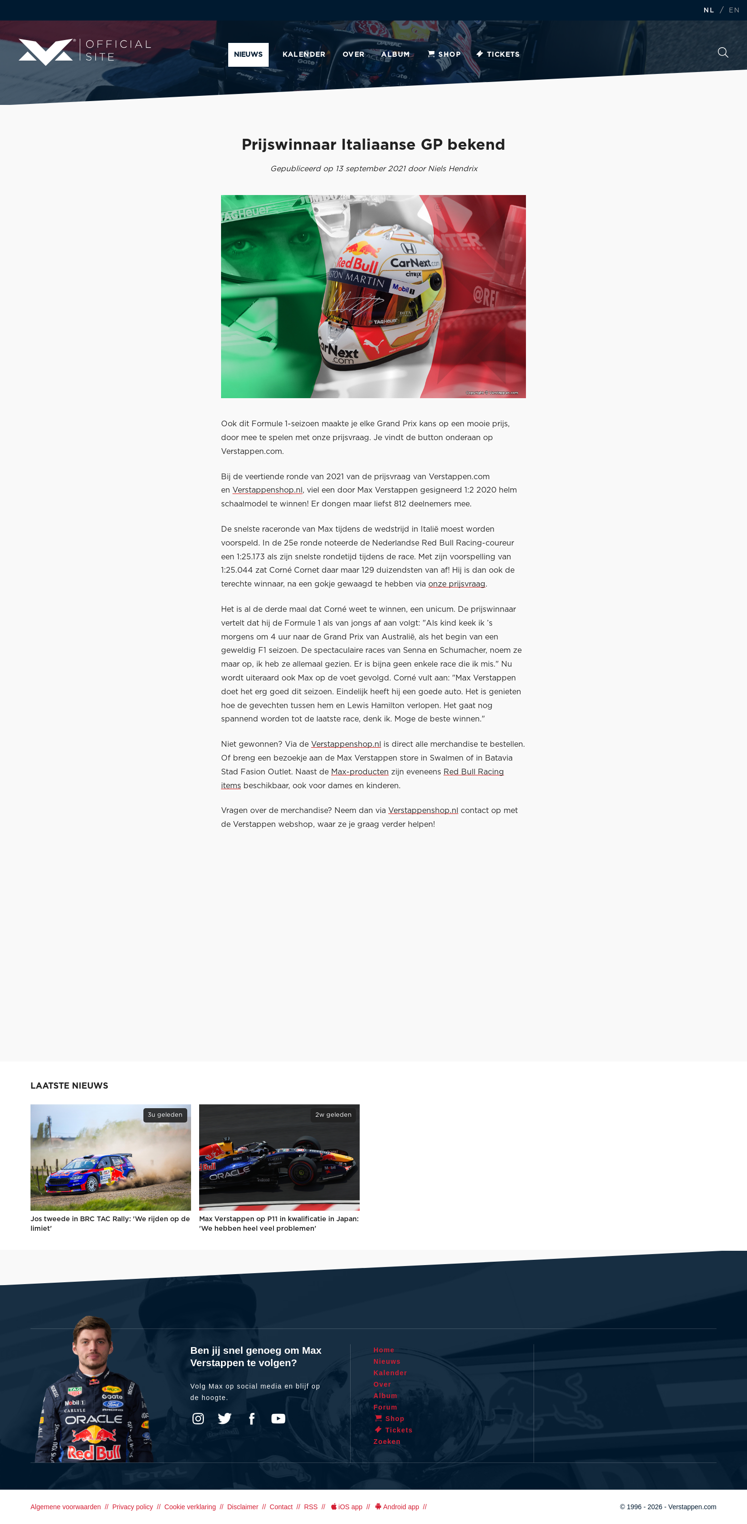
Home (384, 1350)
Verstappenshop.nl (267, 490)
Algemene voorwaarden (65, 1507)
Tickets (497, 54)
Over (354, 54)
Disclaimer (242, 1507)
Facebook (251, 1418)
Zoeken (723, 52)
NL (709, 11)
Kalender (304, 54)
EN (734, 11)
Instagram (198, 1418)
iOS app (346, 1507)
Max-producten (360, 772)
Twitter (224, 1418)
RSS (311, 1507)
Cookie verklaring (190, 1507)
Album (395, 54)
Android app (396, 1507)
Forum (386, 1407)
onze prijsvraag (456, 584)
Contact (281, 1507)
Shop (443, 54)
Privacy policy (132, 1507)
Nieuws (248, 54)
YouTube (278, 1418)
